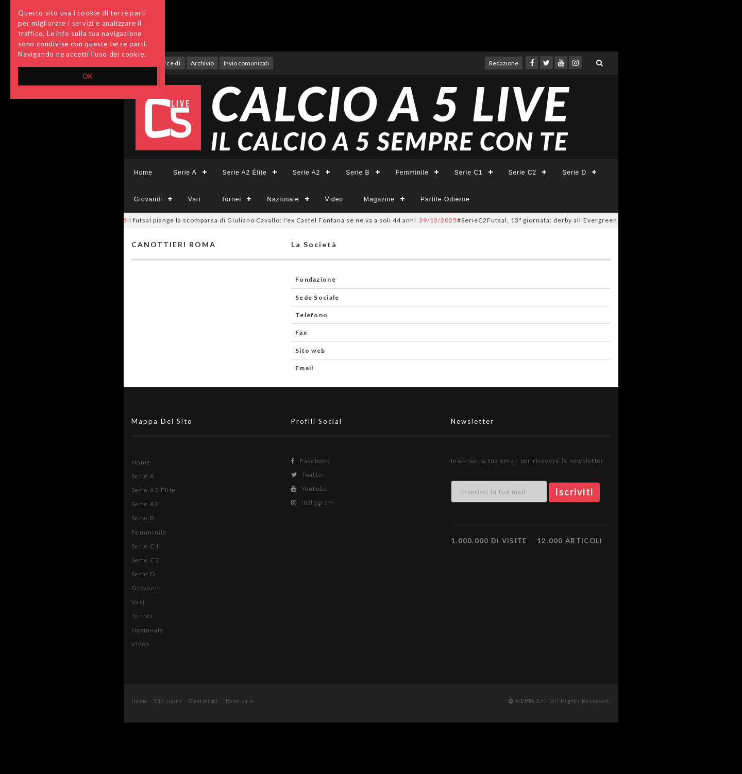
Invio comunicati (246, 63)
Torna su (239, 701)
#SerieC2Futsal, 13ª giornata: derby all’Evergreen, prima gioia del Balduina (564, 220)
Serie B (357, 172)
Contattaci (203, 701)
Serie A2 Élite (245, 172)
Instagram (312, 502)
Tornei (231, 199)
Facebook (310, 461)
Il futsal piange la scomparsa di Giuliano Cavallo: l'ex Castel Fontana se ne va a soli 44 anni (259, 220)
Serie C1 (468, 172)
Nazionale (283, 199)
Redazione (503, 63)
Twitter (308, 474)
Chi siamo (168, 701)
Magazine (379, 199)
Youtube (309, 488)
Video (334, 199)
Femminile (412, 172)
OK (87, 76)
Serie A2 (306, 172)
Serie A (185, 172)
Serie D (574, 172)
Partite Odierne (445, 199)
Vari (194, 199)
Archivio (202, 63)
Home (143, 172)
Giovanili (148, 199)
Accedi (169, 63)
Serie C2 (523, 172)
